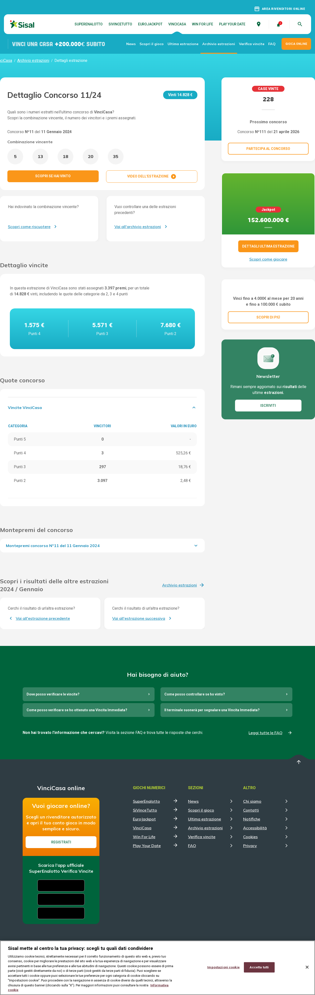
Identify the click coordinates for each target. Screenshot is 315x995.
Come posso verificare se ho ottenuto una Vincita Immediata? (77, 710)
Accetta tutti (259, 967)
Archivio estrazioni (218, 44)
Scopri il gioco (152, 44)
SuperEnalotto (89, 24)
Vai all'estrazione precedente (43, 618)
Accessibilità (255, 827)
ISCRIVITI (268, 430)
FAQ (272, 44)
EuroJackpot (150, 24)
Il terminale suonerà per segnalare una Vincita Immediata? (212, 710)
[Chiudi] (307, 967)
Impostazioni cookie (223, 967)
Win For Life (202, 24)
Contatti (251, 810)
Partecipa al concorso (268, 149)
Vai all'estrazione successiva (138, 618)
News (131, 44)
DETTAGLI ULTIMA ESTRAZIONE (268, 246)
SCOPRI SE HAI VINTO (53, 176)
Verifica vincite (251, 44)
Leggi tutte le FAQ (266, 732)
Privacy (250, 845)
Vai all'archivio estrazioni (137, 226)
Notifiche (251, 819)
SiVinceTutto (120, 24)
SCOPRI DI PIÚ (268, 342)
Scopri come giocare (268, 259)
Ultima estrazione (183, 44)
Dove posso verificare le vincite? (53, 694)
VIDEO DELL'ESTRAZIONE (151, 176)
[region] (157, 968)
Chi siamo (252, 801)
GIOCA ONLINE (296, 44)
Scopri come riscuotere (29, 226)
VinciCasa (177, 24)
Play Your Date (232, 24)
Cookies (250, 836)
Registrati (61, 842)
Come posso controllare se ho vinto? (194, 694)
